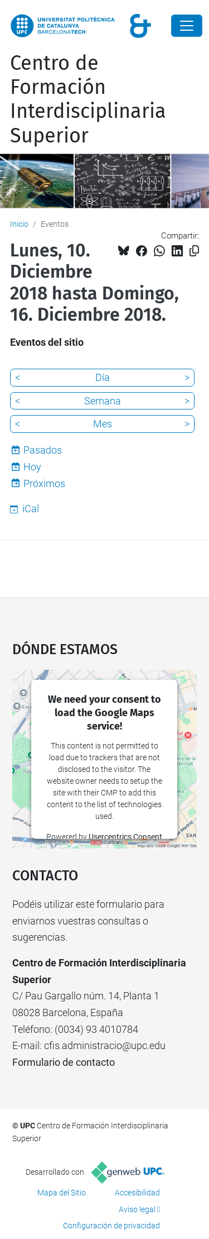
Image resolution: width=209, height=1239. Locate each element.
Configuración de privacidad (111, 1225)
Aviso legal (137, 1209)
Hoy (32, 467)
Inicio (19, 224)
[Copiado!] (194, 251)
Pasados (42, 450)
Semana (102, 401)
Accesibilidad (137, 1192)
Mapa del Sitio (61, 1192)
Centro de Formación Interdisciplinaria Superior (88, 99)
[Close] (186, 26)
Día (102, 377)
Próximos (44, 483)
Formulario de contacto (63, 1062)
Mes (102, 424)
